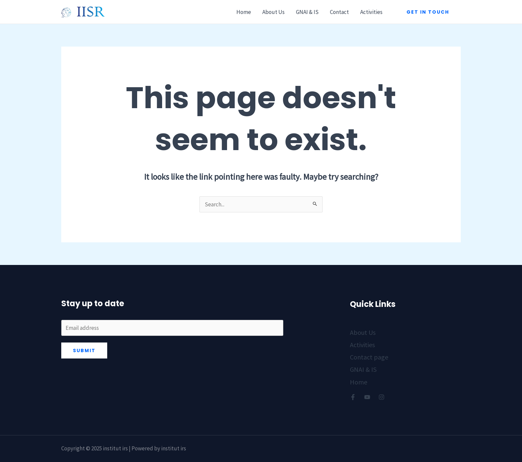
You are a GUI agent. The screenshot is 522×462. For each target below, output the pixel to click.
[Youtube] (367, 397)
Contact (339, 12)
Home (243, 12)
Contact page (369, 357)
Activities (371, 12)
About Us (273, 12)
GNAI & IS (307, 12)
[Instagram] (382, 397)
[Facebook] (353, 397)
